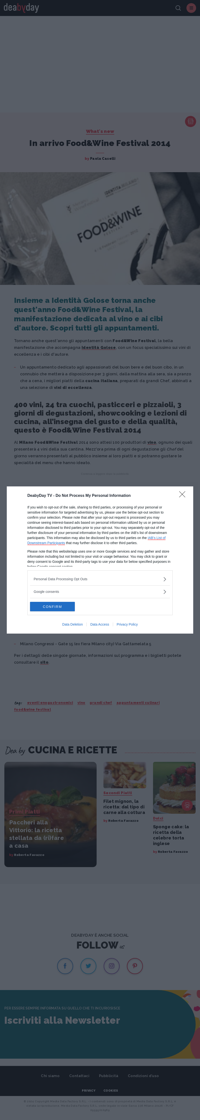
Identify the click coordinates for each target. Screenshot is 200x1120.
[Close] (183, 495)
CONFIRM (52, 607)
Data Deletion (72, 625)
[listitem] (100, 579)
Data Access (99, 625)
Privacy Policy (127, 625)
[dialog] (100, 560)
